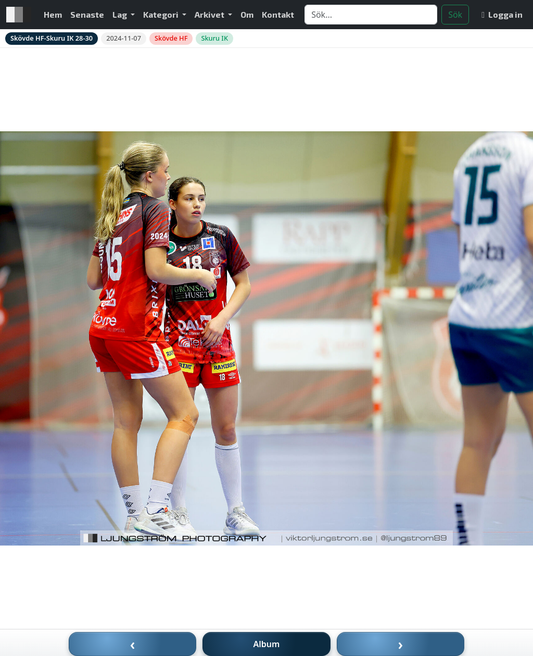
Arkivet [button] (210, 14)
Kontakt (278, 14)
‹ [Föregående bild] (132, 644)
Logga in (502, 14)
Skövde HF (171, 38)
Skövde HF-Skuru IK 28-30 (51, 38)
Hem (53, 14)
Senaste (87, 14)
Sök (455, 14)
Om (246, 14)
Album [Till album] (266, 644)
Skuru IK (214, 38)
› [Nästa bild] (400, 644)
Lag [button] (120, 14)
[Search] (370, 14)
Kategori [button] (161, 14)
